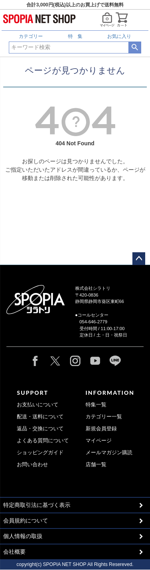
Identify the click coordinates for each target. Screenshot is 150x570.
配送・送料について (40, 417)
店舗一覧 (96, 464)
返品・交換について (40, 428)
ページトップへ (138, 258)
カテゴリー (31, 36)
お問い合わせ (32, 464)
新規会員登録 (101, 428)
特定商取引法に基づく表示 (36, 505)
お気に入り (119, 36)
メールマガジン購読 (109, 452)
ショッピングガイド (40, 452)
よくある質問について (43, 440)
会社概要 (14, 551)
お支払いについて (37, 405)
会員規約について (25, 520)
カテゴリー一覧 (104, 417)
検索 (134, 47)
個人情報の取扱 (22, 536)
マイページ (99, 440)
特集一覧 (96, 405)
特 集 (75, 36)
